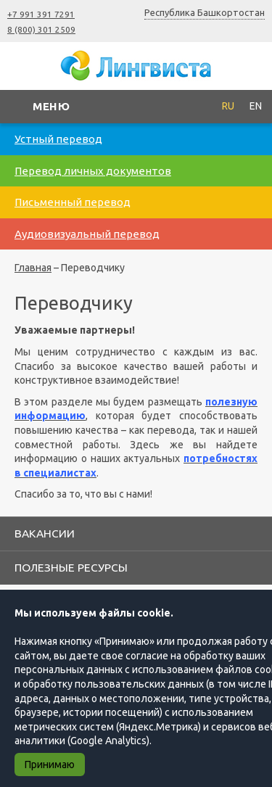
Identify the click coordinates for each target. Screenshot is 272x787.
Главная (33, 267)
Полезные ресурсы (71, 567)
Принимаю (50, 764)
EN (256, 106)
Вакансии (45, 533)
